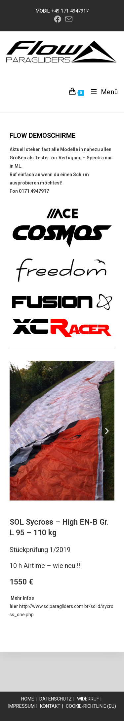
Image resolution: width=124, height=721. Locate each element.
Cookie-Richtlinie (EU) (91, 706)
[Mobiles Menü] (102, 92)
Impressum (21, 706)
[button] (17, 430)
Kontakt (50, 706)
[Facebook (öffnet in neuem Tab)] (57, 19)
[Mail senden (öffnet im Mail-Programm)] (67, 19)
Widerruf (88, 698)
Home (27, 698)
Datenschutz (55, 698)
